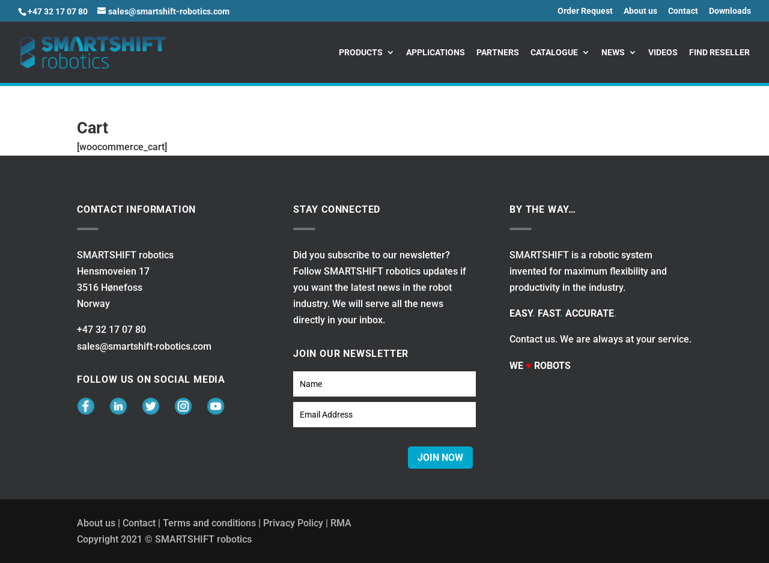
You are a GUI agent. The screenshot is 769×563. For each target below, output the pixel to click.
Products (361, 52)
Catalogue (554, 52)
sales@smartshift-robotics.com (144, 346)
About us (640, 11)
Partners (497, 52)
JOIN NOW (440, 457)
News (613, 52)
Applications (435, 52)
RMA (340, 523)
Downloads (730, 11)
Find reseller (719, 52)
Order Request (585, 11)
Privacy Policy (293, 523)
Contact (683, 11)
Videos (663, 52)
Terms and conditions (209, 523)
